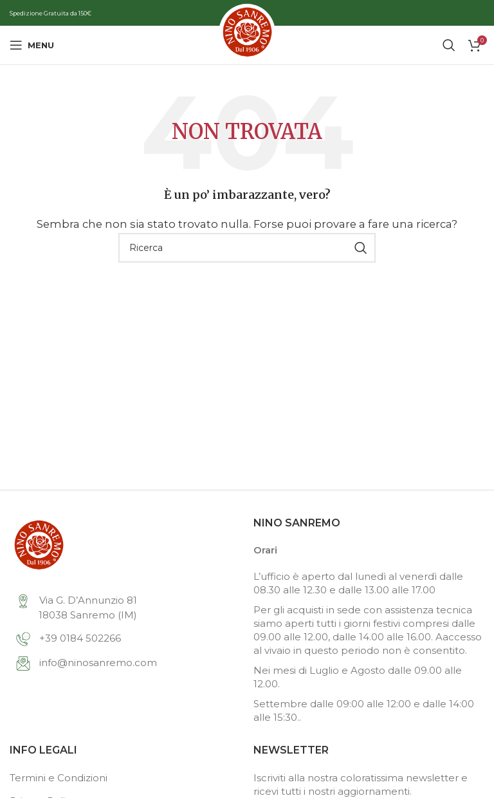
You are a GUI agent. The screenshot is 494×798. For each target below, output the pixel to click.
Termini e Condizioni (58, 778)
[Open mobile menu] (31, 45)
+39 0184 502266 (68, 638)
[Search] (449, 45)
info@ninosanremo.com (86, 662)
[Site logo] (247, 44)
